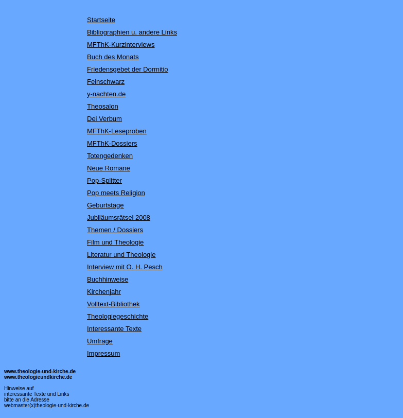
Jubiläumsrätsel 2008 (118, 217)
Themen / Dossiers (115, 230)
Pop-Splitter (104, 180)
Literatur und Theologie (121, 254)
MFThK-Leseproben (117, 131)
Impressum (103, 353)
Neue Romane (108, 168)
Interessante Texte (114, 329)
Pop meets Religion (116, 193)
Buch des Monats (112, 57)
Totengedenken (110, 156)
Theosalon (102, 106)
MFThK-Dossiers (112, 143)
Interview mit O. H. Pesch (125, 267)
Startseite (101, 20)
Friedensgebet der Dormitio (127, 69)
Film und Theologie (115, 242)
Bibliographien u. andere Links (132, 32)
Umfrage (100, 341)
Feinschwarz (106, 81)
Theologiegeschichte (117, 316)
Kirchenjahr (104, 291)
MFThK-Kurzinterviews (120, 44)
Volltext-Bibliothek (113, 304)
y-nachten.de (106, 94)
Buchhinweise (107, 279)
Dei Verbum (104, 119)
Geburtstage (105, 205)
